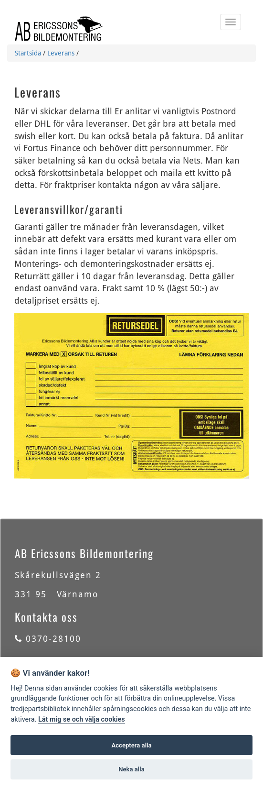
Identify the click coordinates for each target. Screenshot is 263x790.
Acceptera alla (132, 745)
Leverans (60, 53)
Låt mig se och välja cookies (81, 719)
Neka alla (131, 769)
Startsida (28, 53)
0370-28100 (48, 639)
